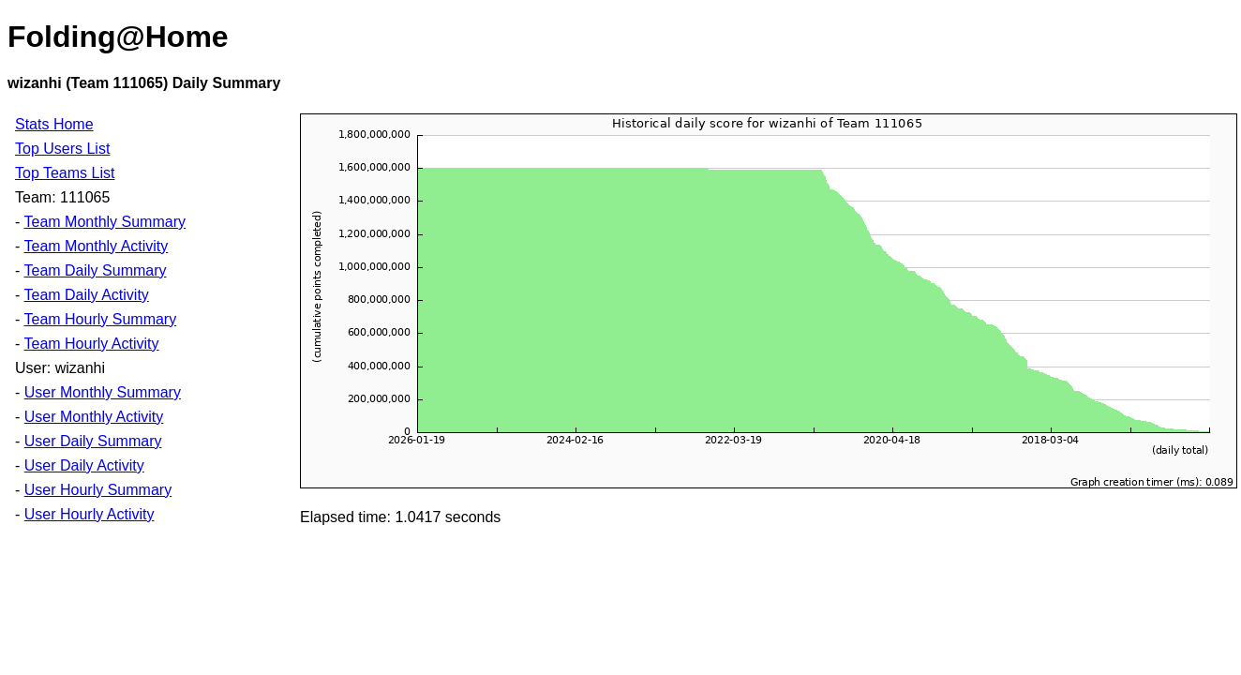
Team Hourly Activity (90, 344)
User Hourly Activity (89, 514)
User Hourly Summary (98, 490)
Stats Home (54, 124)
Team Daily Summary (94, 270)
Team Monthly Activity (95, 246)
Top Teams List (64, 173)
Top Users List (62, 149)
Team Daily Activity (85, 295)
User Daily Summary (93, 441)
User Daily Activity (84, 465)
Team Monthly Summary (104, 222)
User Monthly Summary (102, 392)
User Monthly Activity (93, 417)
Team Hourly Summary (99, 319)
